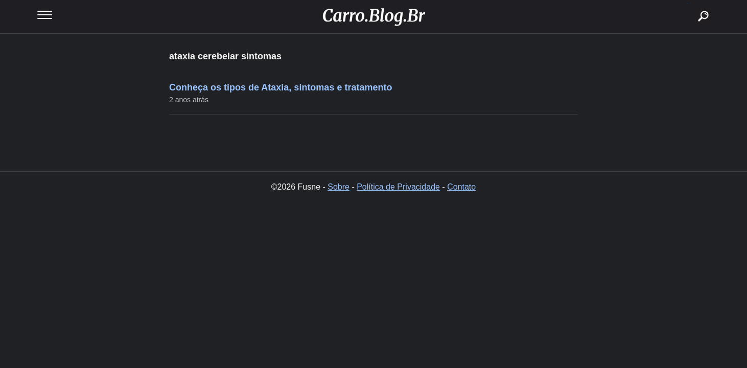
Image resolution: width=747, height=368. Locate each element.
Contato (461, 186)
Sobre (338, 186)
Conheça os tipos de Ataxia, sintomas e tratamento (280, 87)
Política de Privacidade (398, 186)
